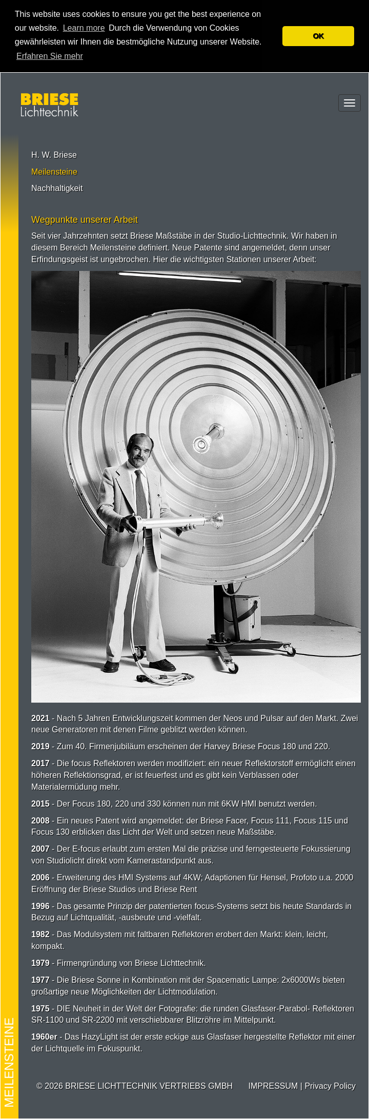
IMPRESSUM (273, 1086)
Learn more (84, 28)
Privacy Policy (330, 1086)
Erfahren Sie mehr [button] (49, 56)
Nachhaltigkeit (57, 188)
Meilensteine (54, 171)
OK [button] (318, 36)
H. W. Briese (54, 155)
